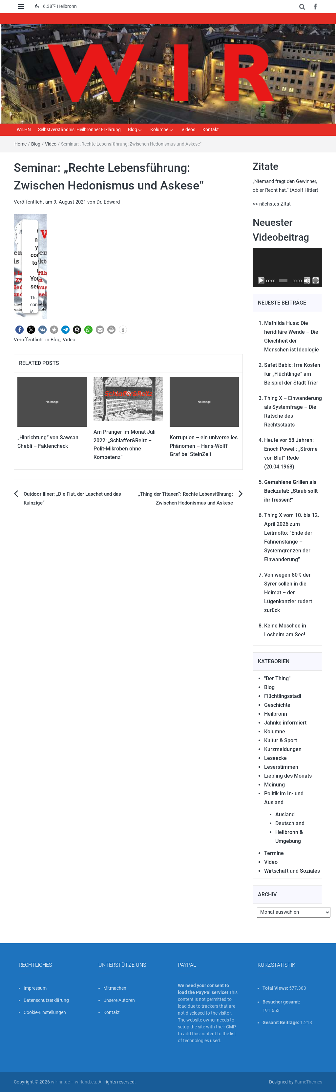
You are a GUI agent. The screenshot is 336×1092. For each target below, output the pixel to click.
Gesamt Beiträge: (281, 1022)
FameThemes (308, 1081)
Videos (188, 129)
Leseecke (275, 758)
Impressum (35, 988)
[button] (19, 330)
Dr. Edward (108, 202)
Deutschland (289, 823)
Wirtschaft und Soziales (292, 871)
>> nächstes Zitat (272, 204)
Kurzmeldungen (283, 749)
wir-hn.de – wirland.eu (73, 1081)
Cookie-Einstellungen (45, 1012)
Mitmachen (114, 988)
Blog (132, 129)
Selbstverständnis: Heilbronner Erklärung (79, 129)
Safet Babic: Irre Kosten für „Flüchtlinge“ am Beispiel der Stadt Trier (292, 374)
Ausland (285, 814)
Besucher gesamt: (281, 1001)
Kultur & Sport (280, 740)
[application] (288, 267)
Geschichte (277, 705)
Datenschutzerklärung (46, 1000)
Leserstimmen (281, 767)
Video (50, 144)
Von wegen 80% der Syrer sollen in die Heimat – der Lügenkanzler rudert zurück (288, 592)
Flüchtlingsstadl (282, 696)
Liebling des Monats (288, 776)
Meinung (274, 785)
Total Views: (275, 988)
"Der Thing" (277, 678)
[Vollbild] (315, 280)
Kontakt (210, 129)
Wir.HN (24, 129)
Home (20, 144)
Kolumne (159, 129)
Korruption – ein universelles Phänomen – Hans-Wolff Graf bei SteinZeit (204, 445)
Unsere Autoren (119, 1000)
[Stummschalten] (307, 280)
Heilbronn (275, 714)
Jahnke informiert (285, 723)
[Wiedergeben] (261, 280)
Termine (274, 853)
